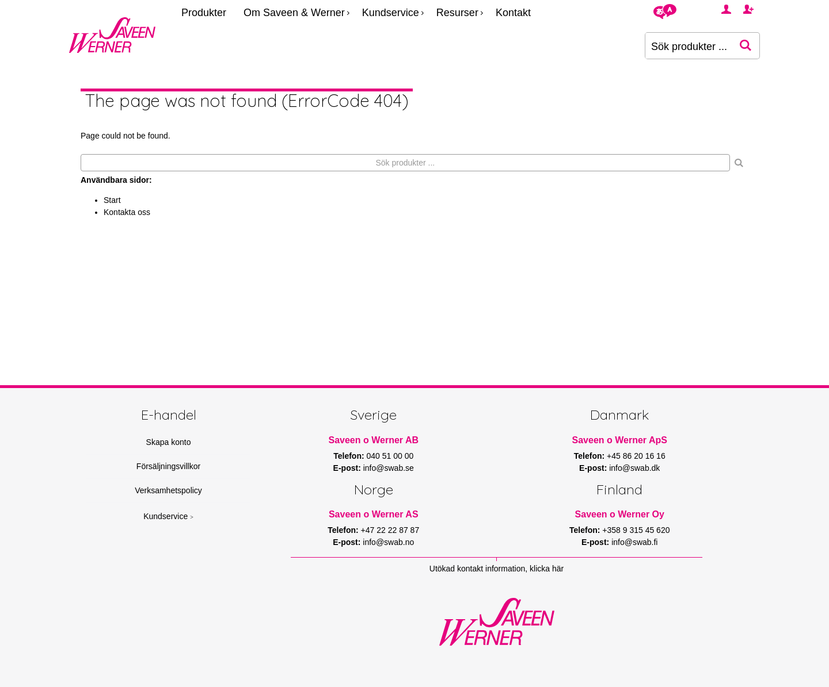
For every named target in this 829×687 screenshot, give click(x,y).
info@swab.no (388, 542)
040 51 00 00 (390, 455)
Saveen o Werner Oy (619, 514)
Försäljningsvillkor (168, 466)
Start (112, 200)
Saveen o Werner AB (374, 440)
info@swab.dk (634, 468)
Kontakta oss (127, 212)
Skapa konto (168, 442)
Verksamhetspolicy (168, 490)
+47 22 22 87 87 (390, 530)
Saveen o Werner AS (374, 514)
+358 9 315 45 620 (636, 530)
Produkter (203, 12)
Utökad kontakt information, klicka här (496, 568)
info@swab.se (388, 468)
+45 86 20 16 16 (636, 455)
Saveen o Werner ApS (619, 440)
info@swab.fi (634, 542)
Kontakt (513, 12)
